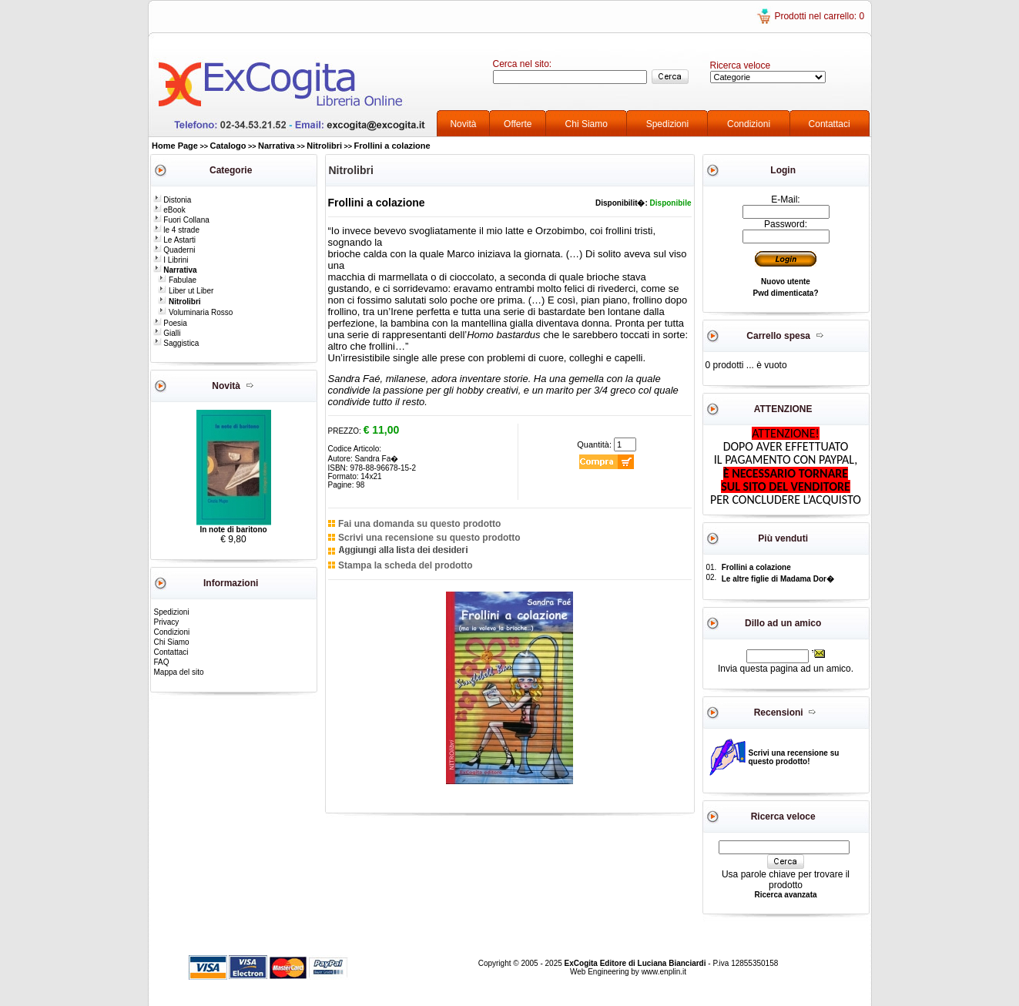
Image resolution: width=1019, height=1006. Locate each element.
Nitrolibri (324, 145)
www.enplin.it (664, 971)
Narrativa (276, 145)
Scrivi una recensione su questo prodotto (429, 537)
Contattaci (829, 124)
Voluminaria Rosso (195, 312)
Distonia (172, 200)
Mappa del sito (179, 672)
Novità (463, 124)
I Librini (171, 260)
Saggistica (176, 343)
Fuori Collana (181, 220)
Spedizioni (667, 124)
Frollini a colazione (392, 145)
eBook (169, 210)
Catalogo (227, 145)
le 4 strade (176, 230)
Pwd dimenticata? (785, 293)
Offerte (517, 124)
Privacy (166, 622)
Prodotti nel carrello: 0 (819, 16)
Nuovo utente (785, 281)
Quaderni (174, 250)
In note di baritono (232, 529)
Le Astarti (174, 240)
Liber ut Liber (185, 291)
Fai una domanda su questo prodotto (419, 523)
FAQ (161, 662)
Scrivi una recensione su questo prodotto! (794, 757)
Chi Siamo (586, 124)
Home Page (175, 145)
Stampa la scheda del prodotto (405, 565)
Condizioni (748, 124)
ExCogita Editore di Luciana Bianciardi (637, 963)
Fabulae (177, 280)
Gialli (167, 333)
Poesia (170, 323)
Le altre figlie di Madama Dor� (778, 579)
